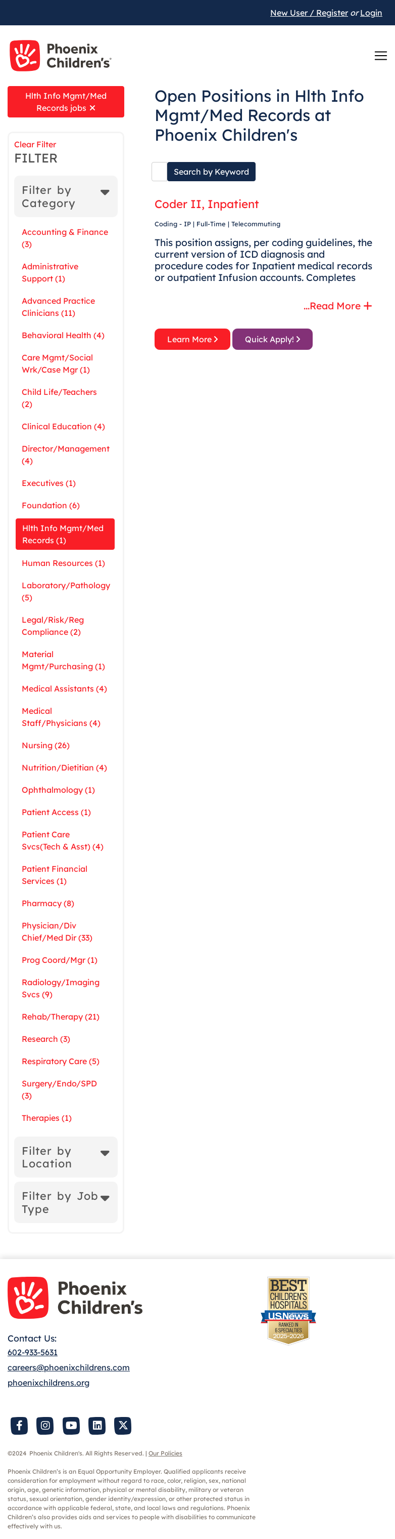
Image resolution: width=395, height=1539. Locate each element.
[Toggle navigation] (381, 56)
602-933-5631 (33, 1352)
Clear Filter (35, 144)
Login (371, 13)
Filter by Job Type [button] (60, 1202)
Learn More (192, 339)
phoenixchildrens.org (48, 1383)
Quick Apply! (272, 339)
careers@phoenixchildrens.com (69, 1367)
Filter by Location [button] (47, 1157)
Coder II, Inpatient (207, 204)
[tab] (66, 196)
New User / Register (309, 13)
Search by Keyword (211, 172)
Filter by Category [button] (49, 196)
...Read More (338, 306)
